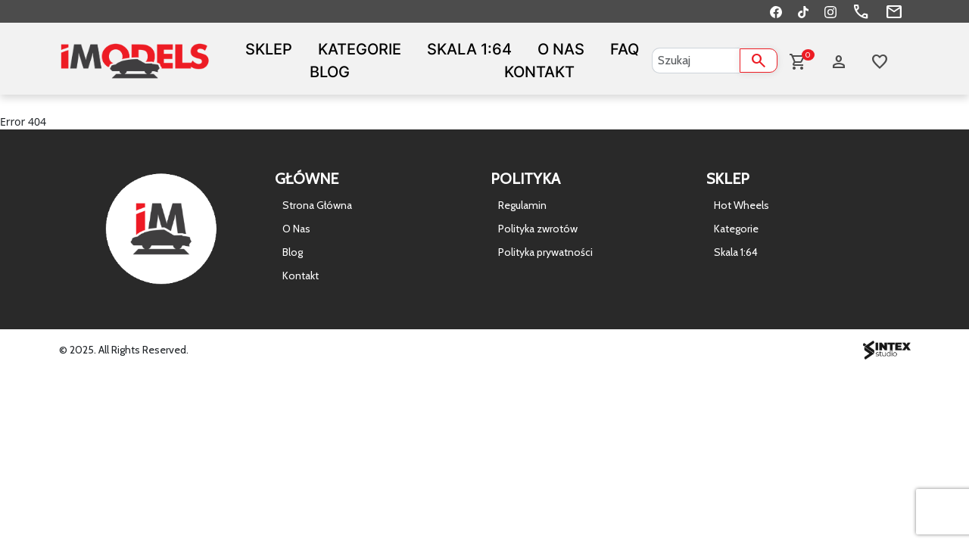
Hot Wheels (741, 205)
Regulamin (522, 205)
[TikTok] (803, 11)
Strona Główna (317, 205)
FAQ (624, 49)
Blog (330, 72)
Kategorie (359, 49)
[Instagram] (830, 11)
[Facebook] (776, 11)
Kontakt (539, 72)
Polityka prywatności (545, 252)
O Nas (560, 49)
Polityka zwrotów (538, 228)
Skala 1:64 (469, 49)
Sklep (268, 49)
